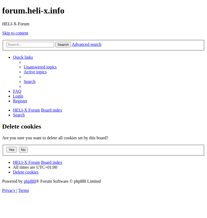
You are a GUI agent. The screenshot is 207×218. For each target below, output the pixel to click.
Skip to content (15, 33)
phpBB (30, 181)
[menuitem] (40, 67)
